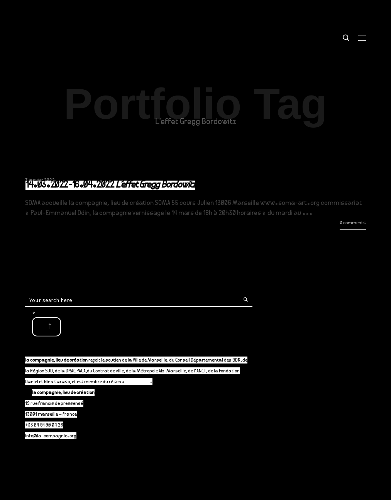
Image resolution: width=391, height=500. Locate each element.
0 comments (353, 223)
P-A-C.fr (141, 382)
